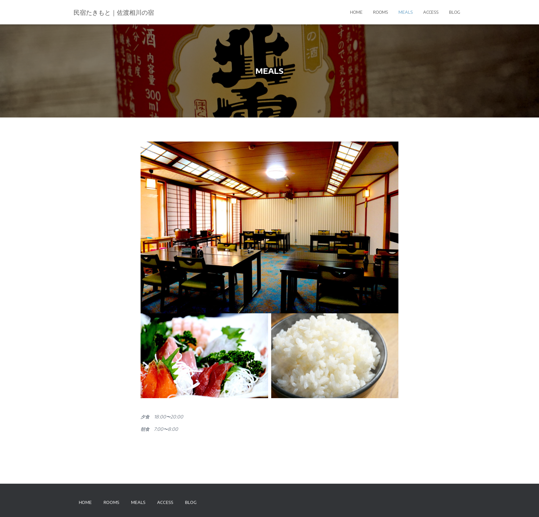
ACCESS (431, 12)
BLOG (454, 12)
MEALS (405, 12)
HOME (356, 12)
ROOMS (380, 12)
